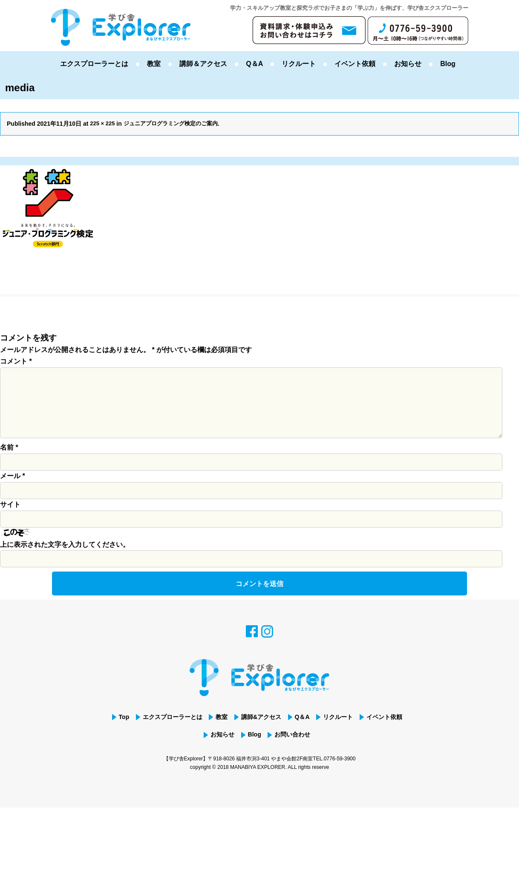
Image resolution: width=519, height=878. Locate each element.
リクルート (299, 63)
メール (12, 489)
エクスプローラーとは (94, 63)
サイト (10, 518)
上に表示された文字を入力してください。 (65, 558)
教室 (154, 63)
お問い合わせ (322, 750)
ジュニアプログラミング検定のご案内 (176, 123)
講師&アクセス (286, 731)
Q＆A (254, 63)
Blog (448, 63)
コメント (16, 361)
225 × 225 (103, 123)
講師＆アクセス (203, 63)
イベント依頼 (354, 63)
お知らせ (407, 63)
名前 (9, 461)
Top (132, 731)
